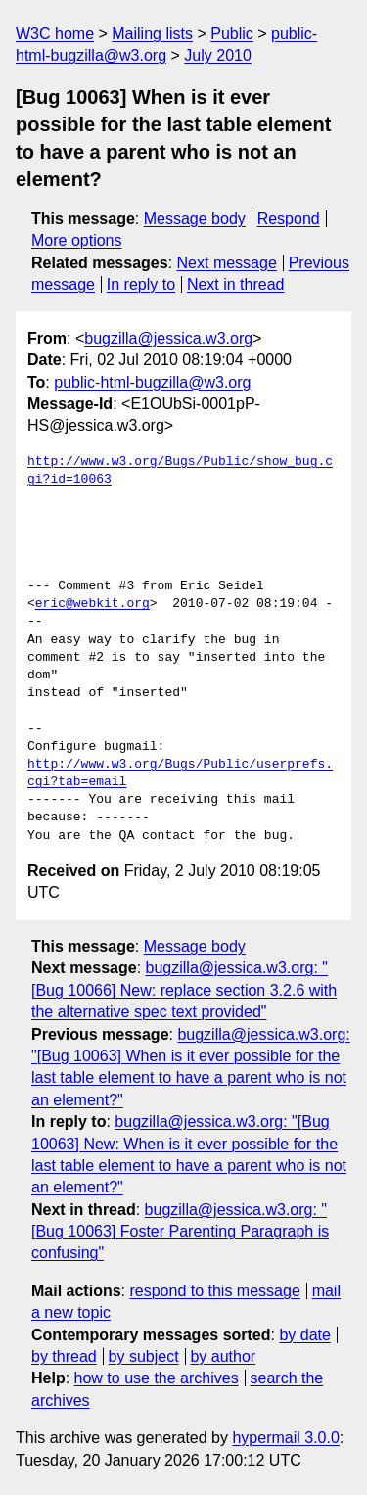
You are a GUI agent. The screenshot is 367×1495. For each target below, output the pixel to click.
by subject (144, 1356)
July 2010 (218, 55)
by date (304, 1335)
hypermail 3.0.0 (285, 1437)
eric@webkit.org (92, 604)
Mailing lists (152, 33)
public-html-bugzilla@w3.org (152, 382)
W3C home (55, 33)
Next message (227, 263)
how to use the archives (156, 1378)
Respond (288, 218)
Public (231, 33)
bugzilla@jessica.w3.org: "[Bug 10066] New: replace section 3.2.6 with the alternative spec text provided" (184, 989)
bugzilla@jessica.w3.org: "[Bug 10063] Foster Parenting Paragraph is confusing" (180, 1231)
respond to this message (214, 1291)
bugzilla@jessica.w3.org (168, 338)
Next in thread (236, 284)
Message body (195, 218)
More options (76, 240)
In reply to (141, 284)
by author (222, 1356)
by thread (64, 1356)
